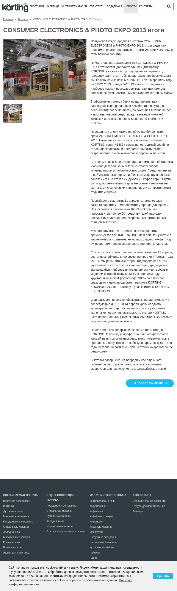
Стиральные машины (16, 526)
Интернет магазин (74, 6)
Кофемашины (11, 542)
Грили (93, 557)
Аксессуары (142, 495)
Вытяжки (8, 506)
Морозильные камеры (16, 537)
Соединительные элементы (149, 500)
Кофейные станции (101, 516)
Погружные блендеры (103, 537)
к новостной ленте (149, 383)
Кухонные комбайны (102, 547)
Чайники (95, 552)
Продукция (37, 6)
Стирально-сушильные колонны (65, 531)
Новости (131, 6)
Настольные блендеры (103, 542)
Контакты (146, 6)
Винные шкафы (12, 547)
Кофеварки (96, 511)
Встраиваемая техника (20, 495)
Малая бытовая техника (108, 495)
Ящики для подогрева (16, 552)
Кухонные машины (101, 526)
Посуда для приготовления (149, 506)
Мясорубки (96, 531)
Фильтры (138, 511)
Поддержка (114, 6)
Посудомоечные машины (18, 521)
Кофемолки (96, 521)
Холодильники (11, 531)
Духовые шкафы (13, 511)
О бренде (53, 6)
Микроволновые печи (16, 516)
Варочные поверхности (17, 500)
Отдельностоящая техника (60, 497)
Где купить (96, 6)
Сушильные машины (58, 516)
